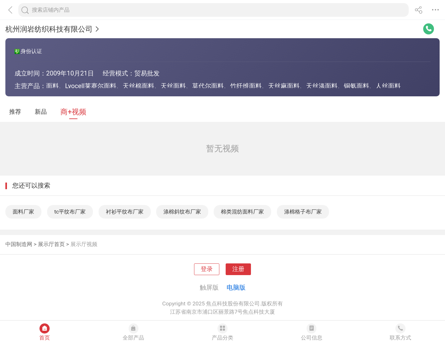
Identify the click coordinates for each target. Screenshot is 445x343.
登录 (207, 269)
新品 (41, 111)
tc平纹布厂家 (70, 211)
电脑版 (236, 287)
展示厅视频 (83, 244)
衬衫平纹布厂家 (124, 211)
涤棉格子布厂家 (303, 211)
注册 (238, 269)
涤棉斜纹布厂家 (182, 211)
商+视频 (73, 112)
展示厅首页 (51, 244)
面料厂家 (23, 211)
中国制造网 (18, 244)
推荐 (15, 111)
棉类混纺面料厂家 (242, 211)
